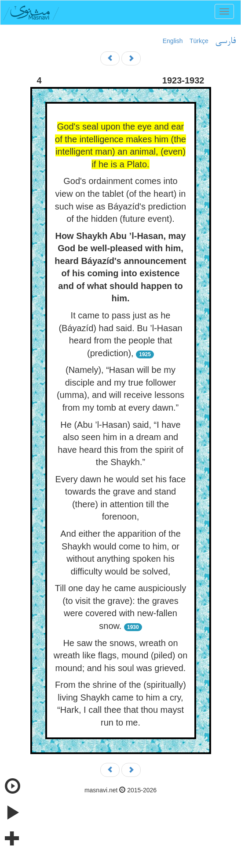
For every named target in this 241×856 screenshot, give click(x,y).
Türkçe (199, 40)
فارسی (225, 41)
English (173, 40)
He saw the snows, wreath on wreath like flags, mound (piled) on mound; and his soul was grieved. (121, 655)
